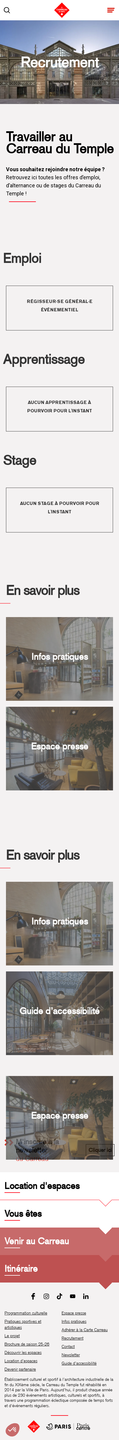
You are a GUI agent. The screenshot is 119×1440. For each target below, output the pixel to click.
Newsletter (71, 1354)
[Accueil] (34, 1426)
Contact (68, 1346)
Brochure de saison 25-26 (26, 1344)
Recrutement (72, 1338)
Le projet (12, 1335)
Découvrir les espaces (23, 1352)
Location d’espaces (20, 1360)
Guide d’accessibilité (79, 1363)
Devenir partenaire (20, 1369)
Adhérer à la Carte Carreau (85, 1329)
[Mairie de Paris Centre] (68, 1426)
